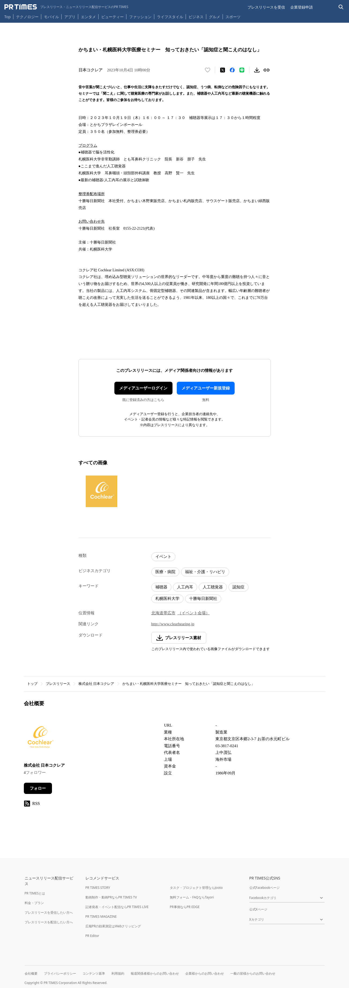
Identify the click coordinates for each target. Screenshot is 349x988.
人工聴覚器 (213, 587)
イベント (163, 556)
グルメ (214, 16)
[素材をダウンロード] (257, 70)
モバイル (51, 16)
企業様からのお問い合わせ (204, 973)
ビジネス (196, 16)
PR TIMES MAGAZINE (101, 916)
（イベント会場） (194, 613)
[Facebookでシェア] (232, 70)
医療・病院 (165, 572)
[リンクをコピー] (266, 70)
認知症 (238, 587)
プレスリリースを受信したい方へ (49, 912)
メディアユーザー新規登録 (206, 388)
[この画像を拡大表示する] (101, 491)
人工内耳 (185, 587)
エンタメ (88, 16)
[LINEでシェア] (242, 70)
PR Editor (92, 935)
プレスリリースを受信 (266, 7)
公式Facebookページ (264, 887)
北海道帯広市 (163, 613)
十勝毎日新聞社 (203, 598)
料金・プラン (34, 903)
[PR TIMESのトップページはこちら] (66, 7)
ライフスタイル (170, 16)
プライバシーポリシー (60, 973)
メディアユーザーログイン (143, 388)
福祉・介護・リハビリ (205, 572)
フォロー (38, 788)
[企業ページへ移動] (40, 738)
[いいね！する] (207, 70)
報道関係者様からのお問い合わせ (155, 973)
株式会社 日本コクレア (96, 684)
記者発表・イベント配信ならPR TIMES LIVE (117, 907)
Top (7, 16)
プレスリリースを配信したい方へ (49, 922)
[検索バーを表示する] (341, 7)
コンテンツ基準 (93, 973)
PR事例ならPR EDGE (185, 907)
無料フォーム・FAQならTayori (192, 897)
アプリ (70, 16)
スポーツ (233, 16)
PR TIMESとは (35, 893)
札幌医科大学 (167, 598)
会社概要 (31, 973)
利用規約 (117, 973)
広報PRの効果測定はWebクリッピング (113, 926)
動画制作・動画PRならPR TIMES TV (111, 897)
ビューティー (112, 16)
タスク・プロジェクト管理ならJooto (196, 887)
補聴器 (161, 587)
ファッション (140, 16)
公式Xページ (258, 909)
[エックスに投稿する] (222, 70)
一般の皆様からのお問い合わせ (252, 973)
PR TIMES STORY (97, 887)
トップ (32, 684)
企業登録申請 (301, 7)
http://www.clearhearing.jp (172, 624)
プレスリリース (58, 684)
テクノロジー (27, 16)
